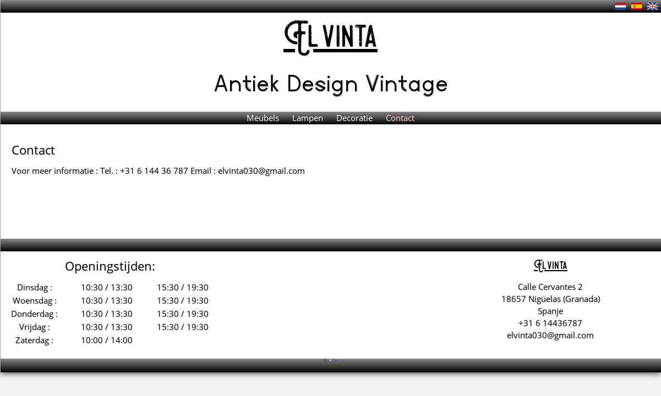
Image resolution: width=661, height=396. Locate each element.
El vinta (330, 38)
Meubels (264, 117)
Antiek (250, 82)
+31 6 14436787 (550, 322)
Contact (400, 117)
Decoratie (355, 117)
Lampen (308, 117)
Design (326, 82)
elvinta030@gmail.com (550, 334)
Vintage (406, 82)
